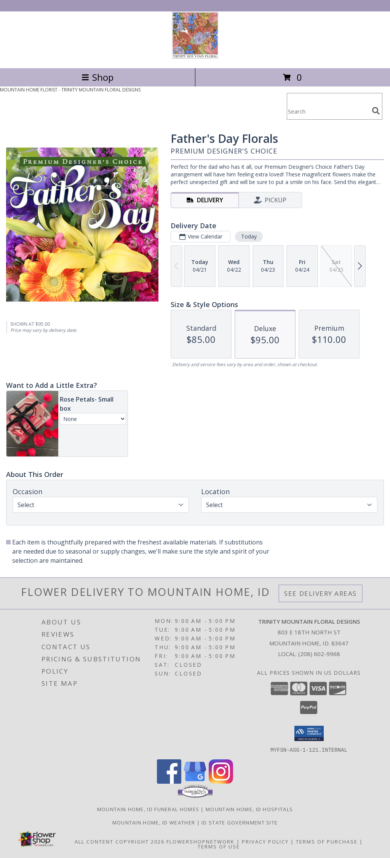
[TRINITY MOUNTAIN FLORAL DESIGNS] (195, 57)
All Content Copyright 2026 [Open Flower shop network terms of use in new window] (120, 841)
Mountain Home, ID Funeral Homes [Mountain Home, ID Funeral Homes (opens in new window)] (148, 808)
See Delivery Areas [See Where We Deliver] (320, 593)
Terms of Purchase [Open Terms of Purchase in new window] (327, 841)
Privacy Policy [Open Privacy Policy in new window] (265, 841)
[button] (309, 733)
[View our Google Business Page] (195, 781)
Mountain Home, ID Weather (153, 822)
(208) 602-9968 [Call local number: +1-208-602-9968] (319, 654)
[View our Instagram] (221, 781)
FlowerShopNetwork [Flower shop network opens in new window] (200, 841)
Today (249, 236)
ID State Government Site (239, 822)
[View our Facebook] (169, 781)
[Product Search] (328, 111)
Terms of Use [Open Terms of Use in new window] (219, 846)
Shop (97, 77)
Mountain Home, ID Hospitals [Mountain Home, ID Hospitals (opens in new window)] (249, 808)
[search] (376, 111)
